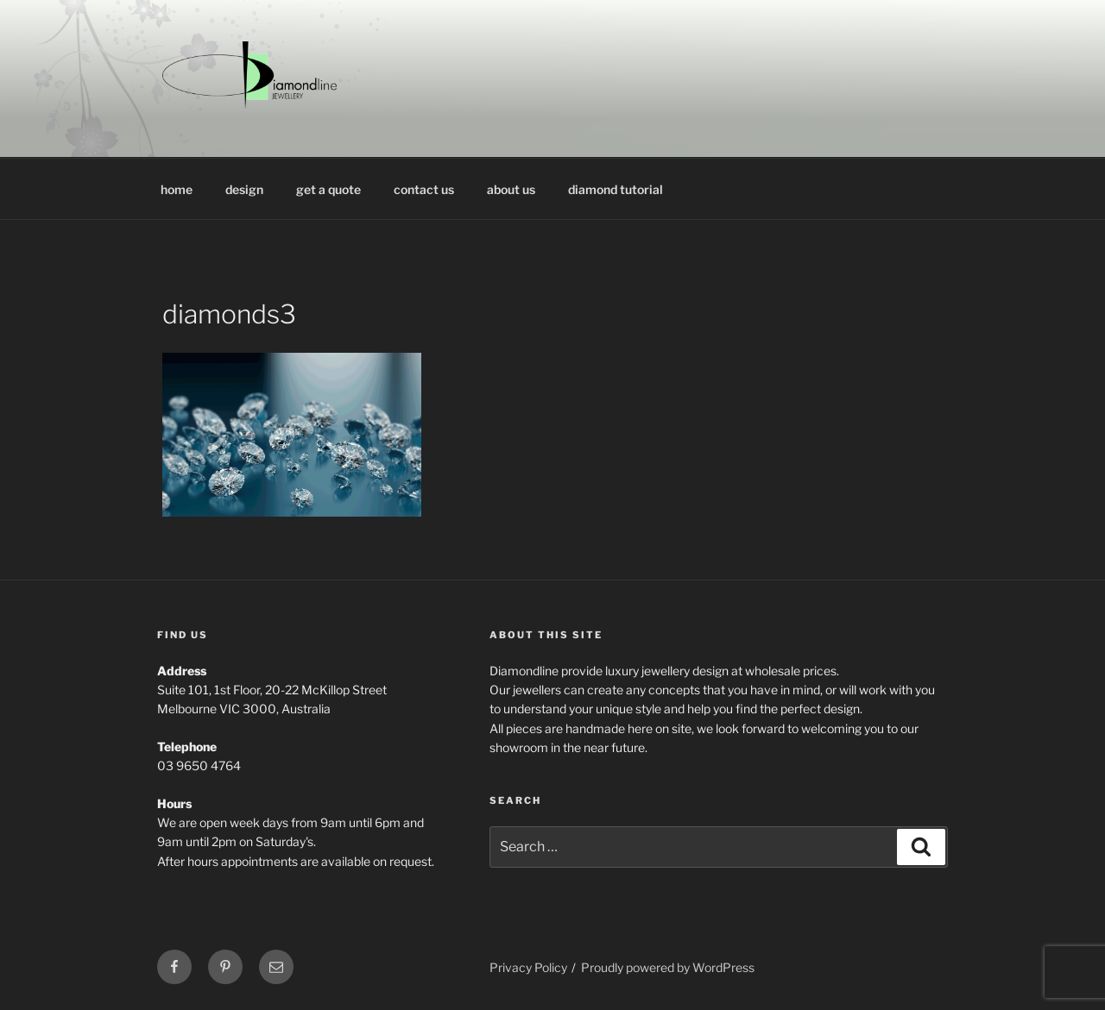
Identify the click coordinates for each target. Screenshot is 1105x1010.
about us (511, 189)
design (244, 189)
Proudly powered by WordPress (668, 967)
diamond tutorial (615, 189)
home (177, 189)
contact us (424, 189)
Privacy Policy (528, 967)
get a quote (328, 189)
